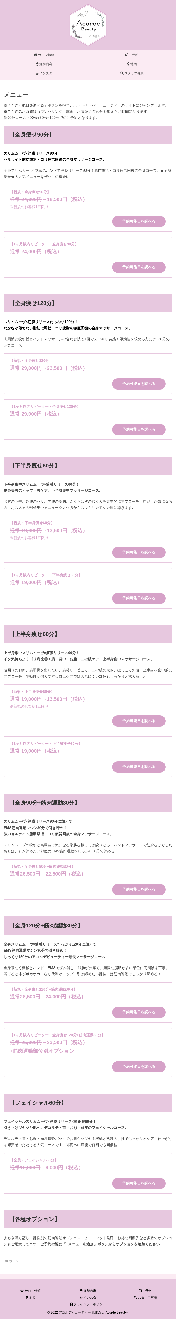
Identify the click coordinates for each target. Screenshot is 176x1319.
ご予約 (145, 1291)
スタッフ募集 (145, 1297)
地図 (31, 1297)
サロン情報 (30, 1291)
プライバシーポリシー (88, 1304)
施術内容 (88, 1291)
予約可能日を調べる (138, 221)
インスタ (88, 1297)
